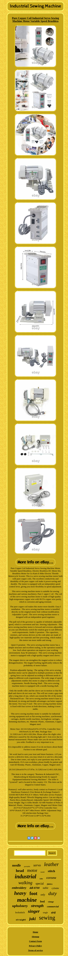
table (45, 887)
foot (33, 893)
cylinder (55, 888)
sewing (47, 918)
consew (51, 877)
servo (37, 865)
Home (35, 932)
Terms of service (35, 950)
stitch (51, 871)
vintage (51, 902)
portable (27, 866)
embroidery (19, 887)
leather (51, 864)
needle (16, 865)
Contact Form (35, 941)
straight (21, 920)
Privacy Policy (35, 946)
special (40, 883)
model (43, 872)
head (20, 870)
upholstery (20, 906)
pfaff (53, 912)
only (43, 894)
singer (34, 911)
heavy (20, 893)
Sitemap (35, 936)
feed (42, 901)
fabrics (50, 884)
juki (32, 919)
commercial (53, 906)
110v (41, 879)
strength (37, 906)
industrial (25, 876)
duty (52, 893)
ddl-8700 (35, 887)
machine (27, 900)
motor (32, 870)
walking (25, 882)
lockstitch (20, 912)
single (45, 912)
